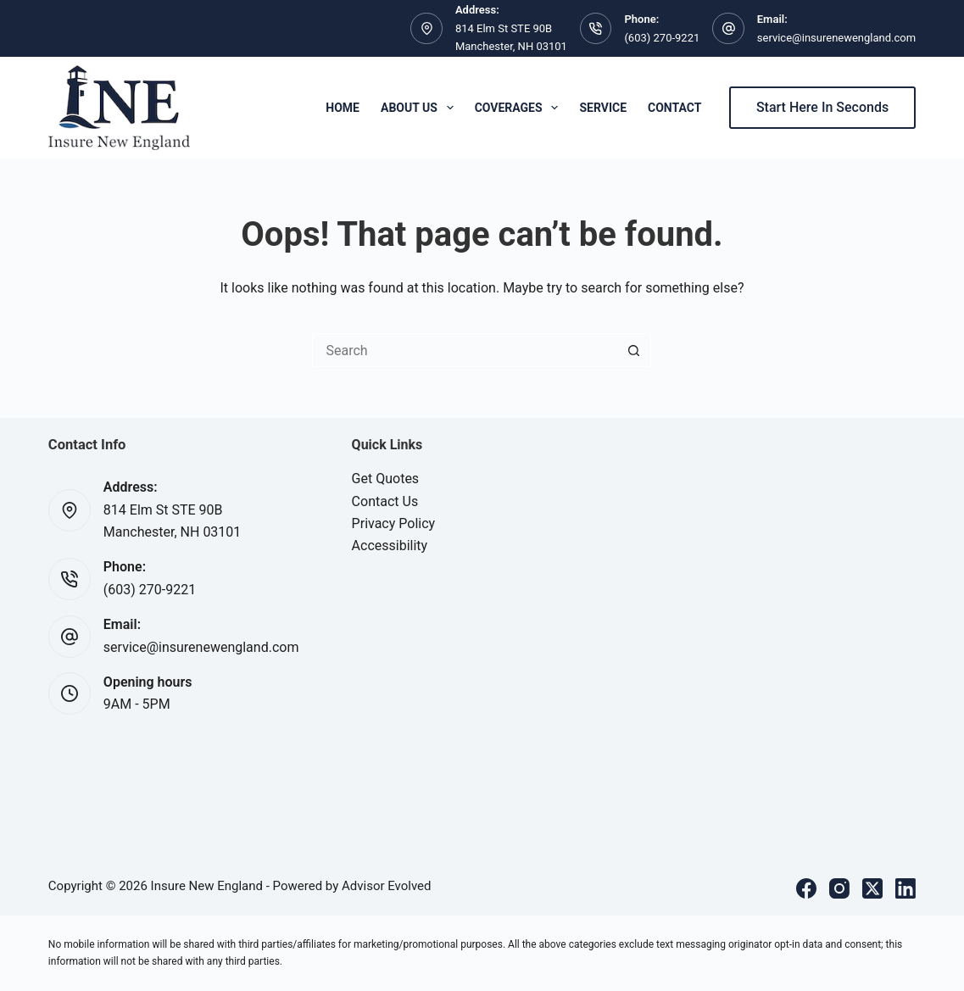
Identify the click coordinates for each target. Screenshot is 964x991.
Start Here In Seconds (822, 107)
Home (342, 107)
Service (603, 107)
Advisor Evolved (387, 886)
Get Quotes (386, 478)
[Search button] (634, 350)
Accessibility (390, 545)
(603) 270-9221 (661, 37)
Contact (674, 107)
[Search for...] (464, 350)
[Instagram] (839, 888)
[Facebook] (806, 888)
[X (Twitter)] (872, 888)
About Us (420, 107)
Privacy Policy (394, 523)
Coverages (520, 107)
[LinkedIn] (905, 888)
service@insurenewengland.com (836, 37)
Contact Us (385, 501)
